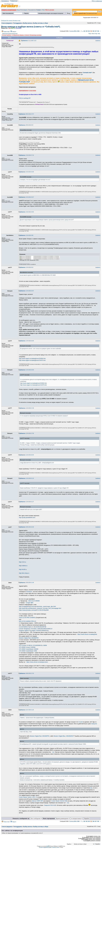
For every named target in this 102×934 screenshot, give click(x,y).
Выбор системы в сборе (40, 23)
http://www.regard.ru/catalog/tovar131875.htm (32, 360)
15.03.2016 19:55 (27, 211)
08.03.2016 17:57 (27, 114)
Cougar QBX (29, 602)
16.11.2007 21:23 (29, 40)
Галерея (38, 10)
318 (98, 31)
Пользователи (31, 10)
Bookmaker (18, 28)
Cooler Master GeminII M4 (59, 801)
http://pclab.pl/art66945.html (27, 517)
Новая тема (6, 31)
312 (84, 31)
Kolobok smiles (55, 847)
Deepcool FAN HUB (50, 805)
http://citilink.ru (23, 565)
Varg (9, 28)
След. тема (97, 33)
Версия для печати (6, 33)
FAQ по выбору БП (25, 98)
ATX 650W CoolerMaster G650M (28, 649)
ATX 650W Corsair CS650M (27, 647)
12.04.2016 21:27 (27, 501)
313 (87, 31)
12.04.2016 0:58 (26, 235)
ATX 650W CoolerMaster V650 (28, 651)
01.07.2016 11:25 (27, 709)
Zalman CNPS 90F (37, 801)
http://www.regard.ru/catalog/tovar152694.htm (32, 358)
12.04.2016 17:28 (27, 408)
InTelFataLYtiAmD (39, 104)
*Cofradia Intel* (87, 72)
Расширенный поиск (91, 13)
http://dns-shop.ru (24, 573)
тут (82, 74)
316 (93, 31)
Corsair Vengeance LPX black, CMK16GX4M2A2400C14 (35, 628)
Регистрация (23, 10)
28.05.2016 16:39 (27, 527)
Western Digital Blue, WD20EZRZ (63, 736)
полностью (14, 33)
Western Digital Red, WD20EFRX (29, 638)
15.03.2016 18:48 (27, 171)
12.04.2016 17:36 (27, 433)
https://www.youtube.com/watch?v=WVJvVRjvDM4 (34, 610)
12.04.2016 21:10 (27, 478)
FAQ (43, 10)
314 (89, 31)
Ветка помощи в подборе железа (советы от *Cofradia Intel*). (30, 26)
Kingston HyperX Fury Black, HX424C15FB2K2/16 (33, 630)
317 (96, 31)
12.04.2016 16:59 (27, 369)
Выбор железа (27, 23)
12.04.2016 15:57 (27, 290)
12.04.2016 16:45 (27, 340)
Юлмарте (29, 591)
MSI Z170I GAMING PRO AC (27, 621)
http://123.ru (22, 562)
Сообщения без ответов (6, 20)
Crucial (80, 722)
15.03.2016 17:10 (27, 155)
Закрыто (14, 31)
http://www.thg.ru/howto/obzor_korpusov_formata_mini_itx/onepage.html (40, 608)
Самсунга (94, 723)
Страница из (74, 31)
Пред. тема (91, 33)
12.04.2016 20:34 (27, 454)
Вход (18, 10)
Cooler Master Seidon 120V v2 (28, 797)
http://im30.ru (23, 569)
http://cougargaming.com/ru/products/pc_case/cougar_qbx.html (37, 606)
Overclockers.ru (5, 1)
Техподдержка (17, 23)
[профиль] (98, 40)
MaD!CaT (13, 28)
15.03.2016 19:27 (27, 197)
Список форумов (7, 23)
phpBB (47, 846)
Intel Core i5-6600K (34, 601)
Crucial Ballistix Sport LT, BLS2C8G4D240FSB (32, 627)
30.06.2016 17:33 (27, 673)
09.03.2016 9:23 (26, 125)
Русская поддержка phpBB (45, 847)
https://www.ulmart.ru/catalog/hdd (87, 634)
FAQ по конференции (97, 1)
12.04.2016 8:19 (26, 267)
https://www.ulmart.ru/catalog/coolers (37, 662)
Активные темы (16, 20)
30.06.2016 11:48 (27, 582)
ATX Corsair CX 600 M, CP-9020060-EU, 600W (33, 645)
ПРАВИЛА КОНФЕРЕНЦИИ (9, 10)
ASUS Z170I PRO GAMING (27, 617)
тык (53, 752)
